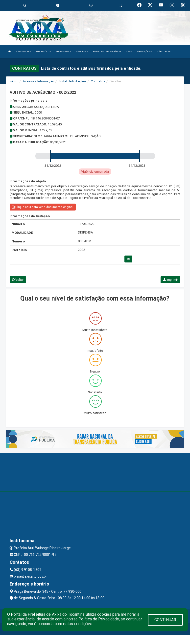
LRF (129, 51)
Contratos (98, 81)
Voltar (18, 280)
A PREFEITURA (23, 51)
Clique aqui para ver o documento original (42, 207)
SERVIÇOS (82, 51)
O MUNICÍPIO (43, 51)
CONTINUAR (165, 619)
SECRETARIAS (63, 51)
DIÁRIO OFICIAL (164, 51)
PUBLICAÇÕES (144, 51)
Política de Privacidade (98, 619)
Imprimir (170, 280)
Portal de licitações (72, 81)
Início (14, 81)
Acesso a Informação (38, 81)
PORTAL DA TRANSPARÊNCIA (107, 51)
